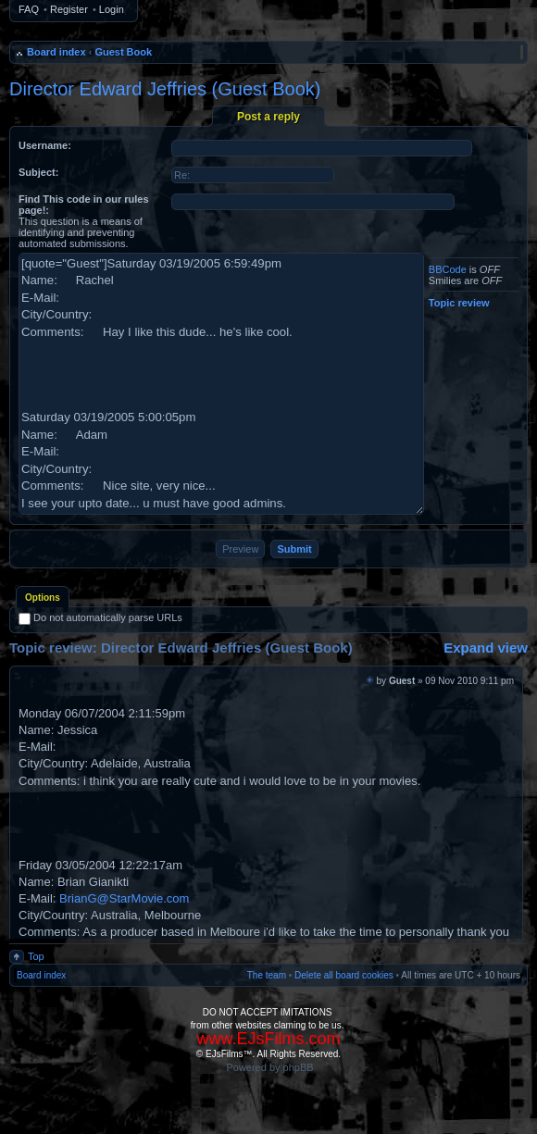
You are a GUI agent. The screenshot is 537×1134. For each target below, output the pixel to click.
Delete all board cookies (343, 975)
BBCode (448, 269)
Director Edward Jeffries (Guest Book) (164, 89)
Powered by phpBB (269, 1067)
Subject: (38, 172)
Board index (56, 51)
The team (266, 975)
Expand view (485, 647)
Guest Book (123, 51)
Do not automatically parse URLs (100, 617)
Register (69, 9)
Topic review (459, 302)
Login (111, 9)
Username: (45, 145)
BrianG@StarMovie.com (124, 898)
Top (36, 956)
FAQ (29, 9)
